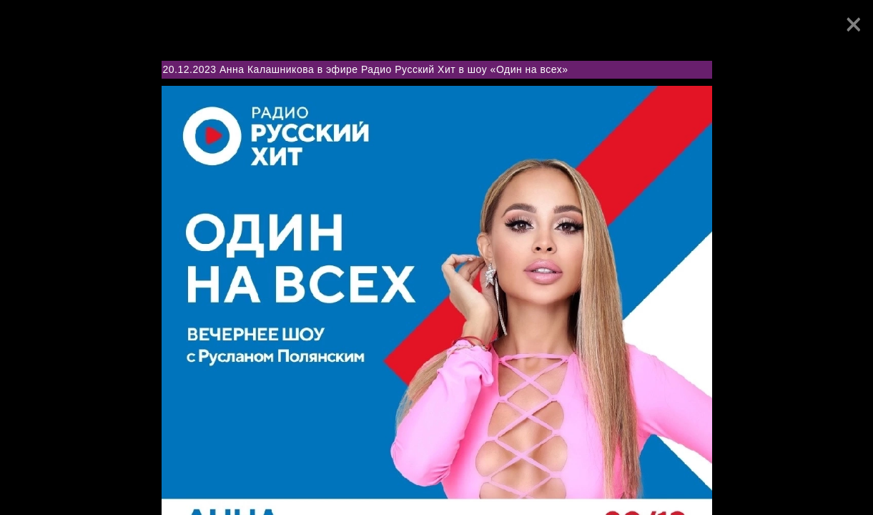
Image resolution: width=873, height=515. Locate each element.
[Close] (853, 24)
